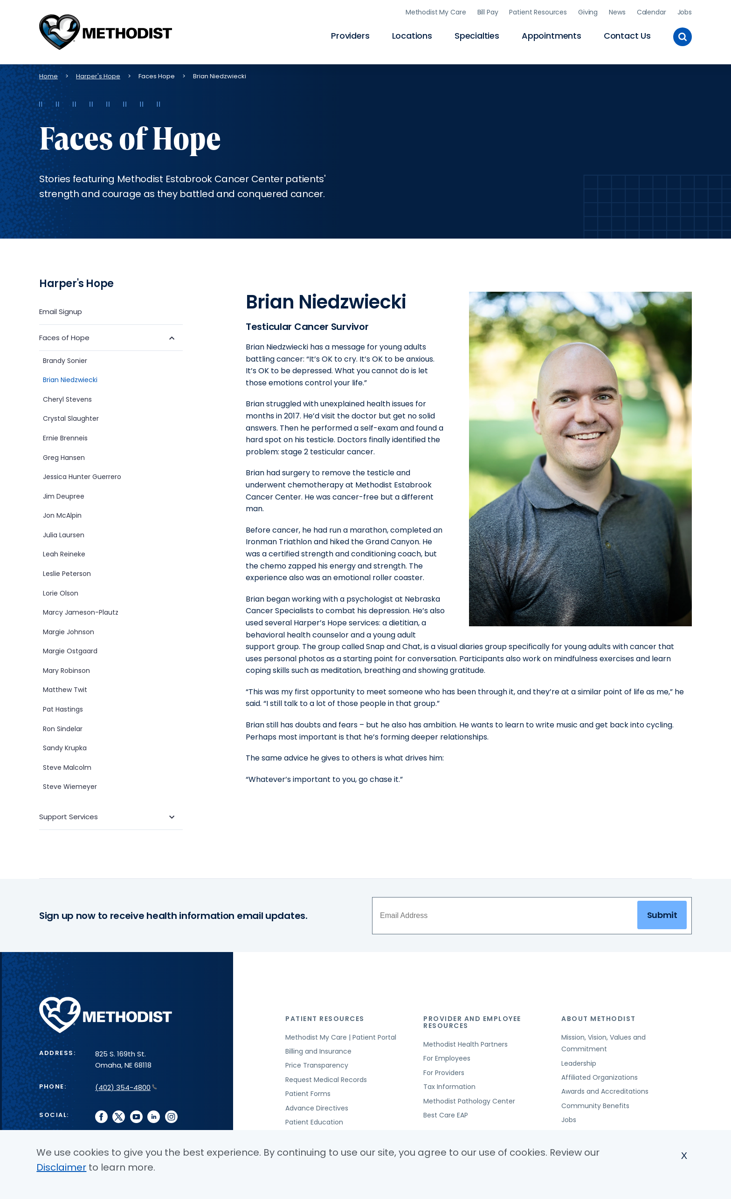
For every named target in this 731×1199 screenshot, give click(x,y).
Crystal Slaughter (71, 417)
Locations (412, 35)
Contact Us (627, 35)
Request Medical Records (326, 1078)
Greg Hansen (64, 456)
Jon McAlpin (62, 514)
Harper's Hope (98, 74)
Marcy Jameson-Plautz (80, 611)
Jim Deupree (63, 495)
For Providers (443, 1071)
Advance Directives (316, 1106)
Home (48, 74)
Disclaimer (61, 1167)
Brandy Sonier (65, 359)
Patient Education (314, 1120)
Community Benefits (595, 1104)
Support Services (68, 816)
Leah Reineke (64, 553)
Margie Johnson (68, 630)
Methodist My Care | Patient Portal (340, 1036)
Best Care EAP (445, 1113)
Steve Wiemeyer (70, 785)
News (617, 11)
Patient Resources (538, 11)
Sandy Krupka (65, 747)
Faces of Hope (64, 336)
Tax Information (449, 1085)
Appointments (551, 35)
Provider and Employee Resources (472, 1021)
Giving (588, 11)
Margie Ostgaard (70, 650)
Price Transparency (316, 1064)
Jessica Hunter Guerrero (82, 475)
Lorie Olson (60, 591)
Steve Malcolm (67, 766)
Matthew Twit (65, 688)
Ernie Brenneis (65, 436)
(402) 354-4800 (126, 1086)
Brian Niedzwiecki (71, 379)
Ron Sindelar (63, 727)
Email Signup (60, 310)
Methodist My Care (436, 11)
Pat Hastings (63, 708)
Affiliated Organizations (599, 1076)
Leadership (578, 1062)
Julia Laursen (63, 533)
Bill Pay (487, 11)
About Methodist (598, 1017)
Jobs (684, 11)
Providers (350, 35)
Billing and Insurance (318, 1050)
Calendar (651, 11)
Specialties (477, 35)
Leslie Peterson (67, 572)
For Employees (446, 1057)
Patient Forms (308, 1092)
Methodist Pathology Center (469, 1099)
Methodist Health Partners (465, 1043)
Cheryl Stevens (67, 398)
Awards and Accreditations (604, 1090)
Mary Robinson (66, 669)
